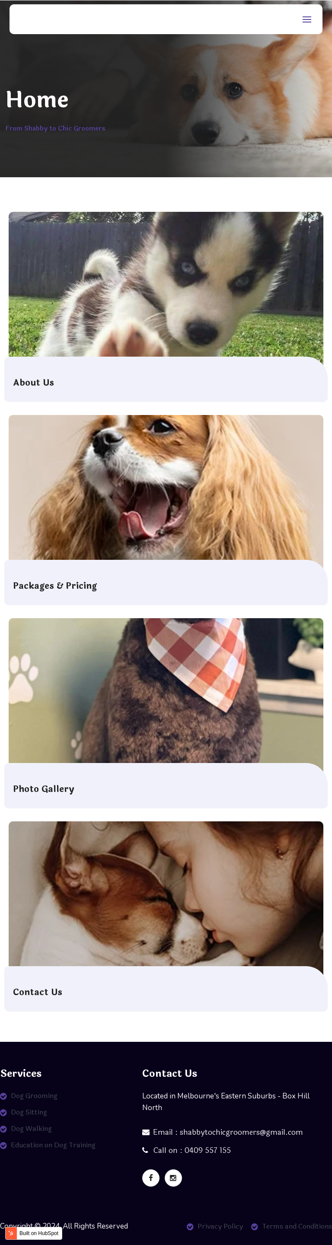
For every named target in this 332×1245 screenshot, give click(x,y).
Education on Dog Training (53, 1145)
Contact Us (37, 992)
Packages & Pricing (55, 586)
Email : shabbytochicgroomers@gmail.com (222, 1132)
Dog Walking (31, 1128)
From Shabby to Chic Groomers (55, 129)
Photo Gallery (43, 789)
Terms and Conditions (297, 1226)
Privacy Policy (220, 1226)
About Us (33, 383)
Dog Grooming (34, 1095)
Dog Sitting (29, 1112)
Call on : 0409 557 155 (186, 1150)
